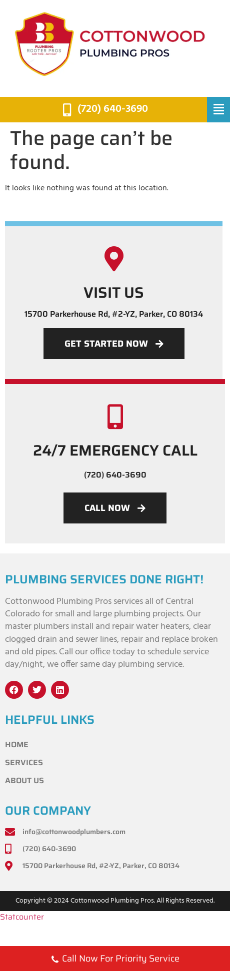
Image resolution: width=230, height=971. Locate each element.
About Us (24, 780)
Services (24, 762)
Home (16, 744)
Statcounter (22, 917)
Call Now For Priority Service (115, 960)
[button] (218, 110)
